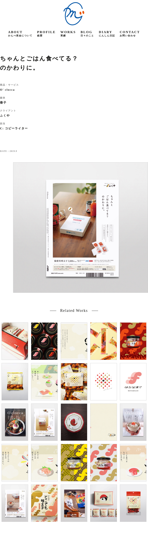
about (20, 33)
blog (87, 33)
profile (46, 33)
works (68, 33)
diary (107, 33)
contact (130, 33)
